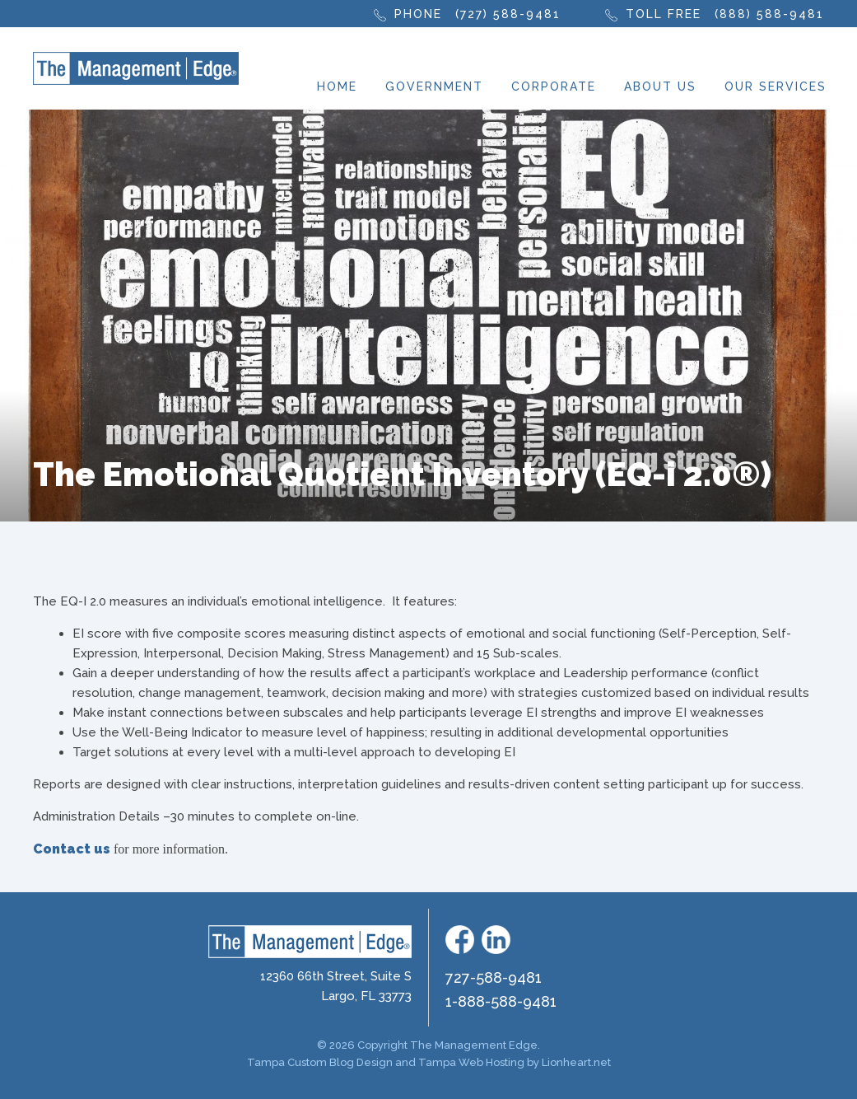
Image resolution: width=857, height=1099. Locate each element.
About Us (660, 86)
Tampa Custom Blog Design (320, 1062)
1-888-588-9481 (501, 1001)
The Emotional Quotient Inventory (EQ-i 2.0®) (402, 474)
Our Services (775, 86)
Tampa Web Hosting (471, 1062)
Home (337, 86)
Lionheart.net (576, 1062)
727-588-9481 (493, 977)
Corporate (553, 86)
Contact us (71, 849)
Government (434, 86)
